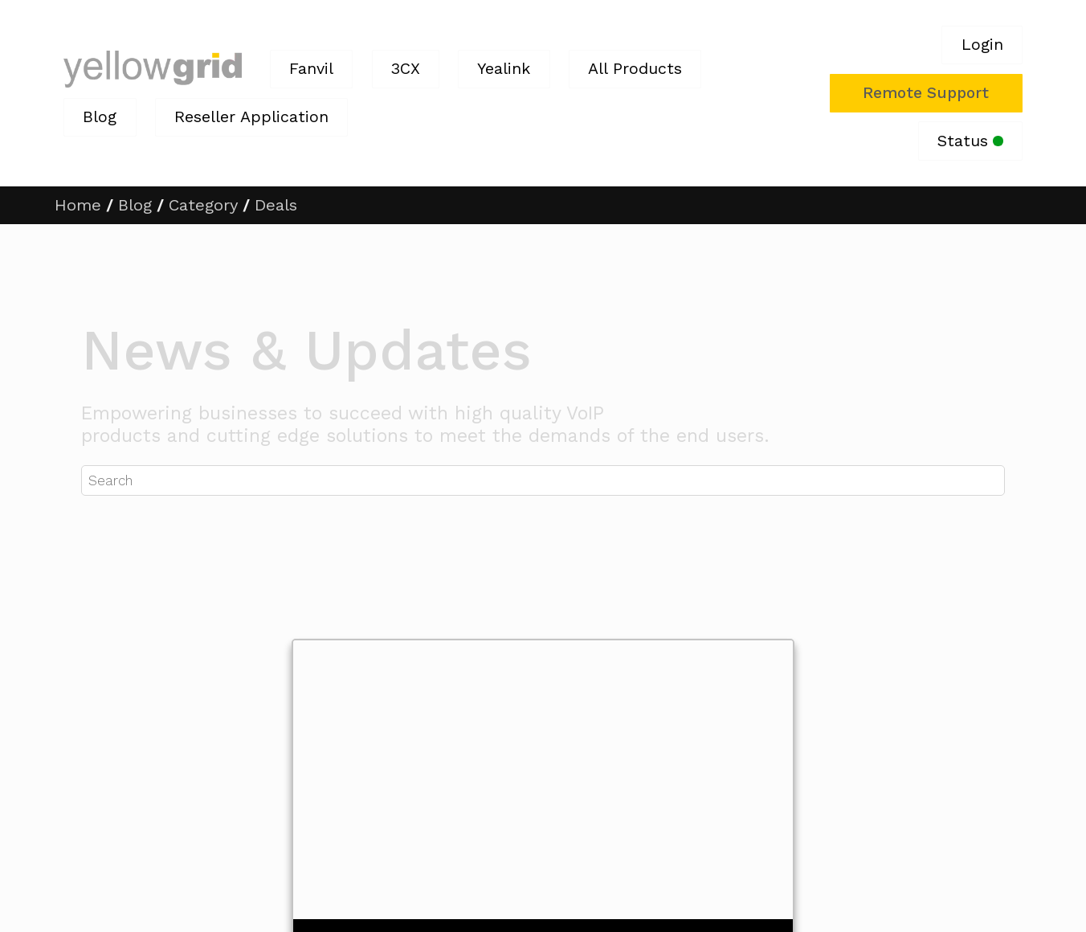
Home (78, 205)
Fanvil (311, 68)
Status (970, 141)
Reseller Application (251, 117)
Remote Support (926, 93)
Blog (99, 117)
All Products (635, 68)
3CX (405, 68)
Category (203, 205)
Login (982, 44)
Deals (276, 205)
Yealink (503, 68)
